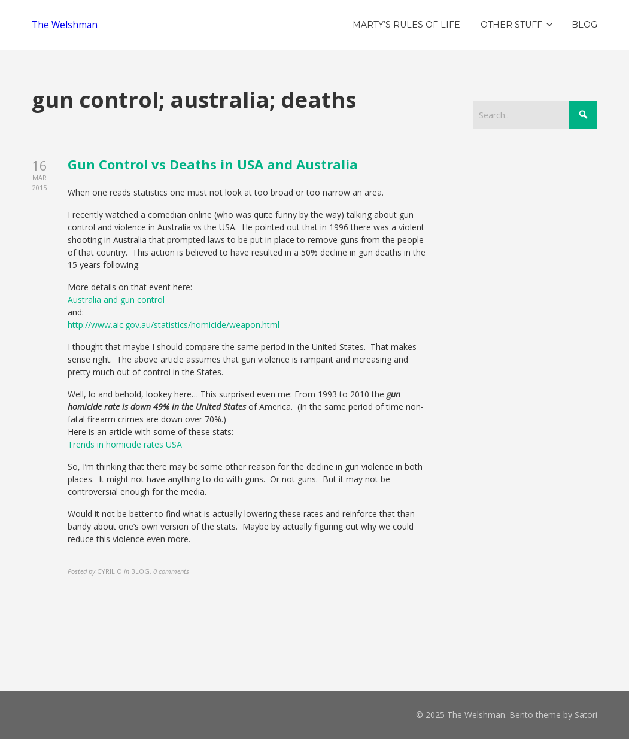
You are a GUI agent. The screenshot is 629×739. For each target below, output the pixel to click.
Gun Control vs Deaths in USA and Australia (213, 164)
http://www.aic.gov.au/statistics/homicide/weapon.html (173, 324)
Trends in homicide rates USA (125, 444)
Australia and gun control (116, 299)
